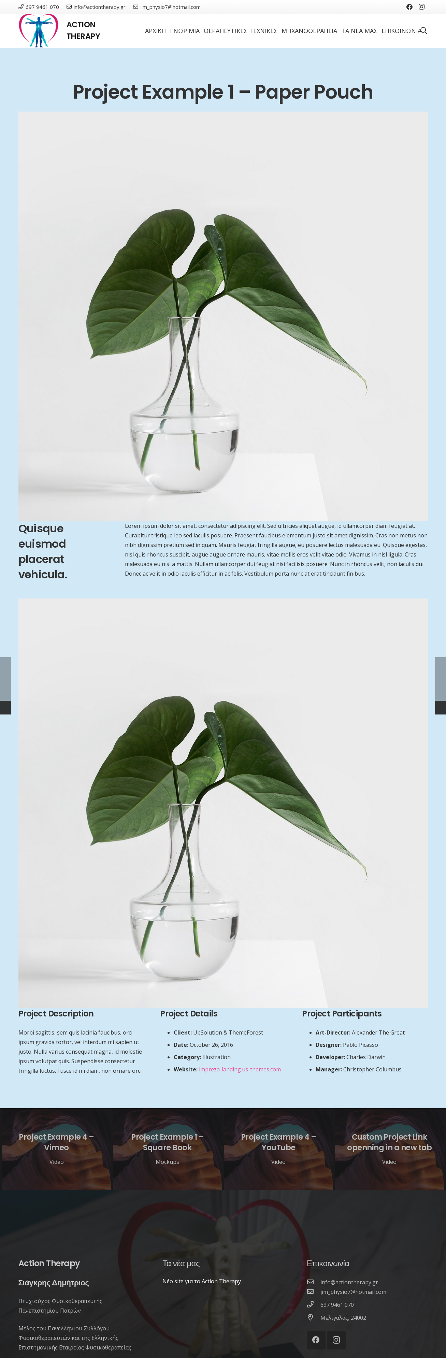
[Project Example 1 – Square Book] (167, 1149)
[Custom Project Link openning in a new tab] (389, 1149)
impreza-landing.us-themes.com (240, 1069)
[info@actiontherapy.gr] (313, 1282)
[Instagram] (422, 7)
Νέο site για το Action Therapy (201, 1281)
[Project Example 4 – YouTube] (278, 1149)
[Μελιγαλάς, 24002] (313, 1318)
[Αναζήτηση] (423, 31)
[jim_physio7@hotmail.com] (313, 1292)
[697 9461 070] (313, 1305)
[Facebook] (409, 7)
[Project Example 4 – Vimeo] (56, 1149)
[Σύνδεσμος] (38, 31)
